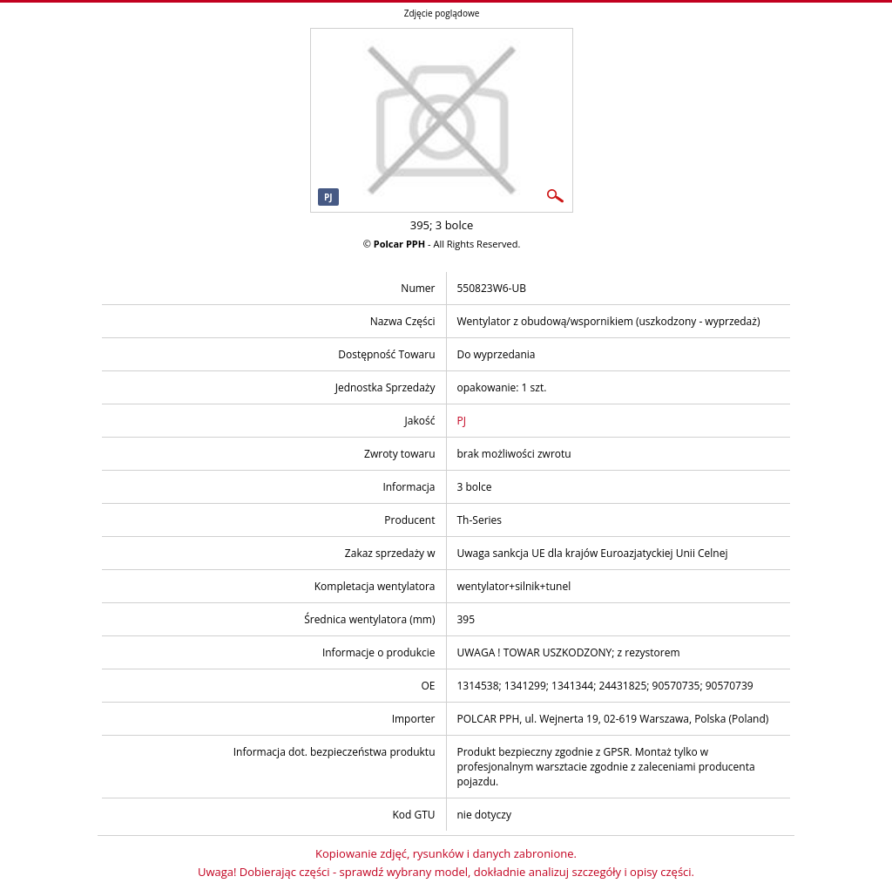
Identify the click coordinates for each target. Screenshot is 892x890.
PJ (461, 420)
